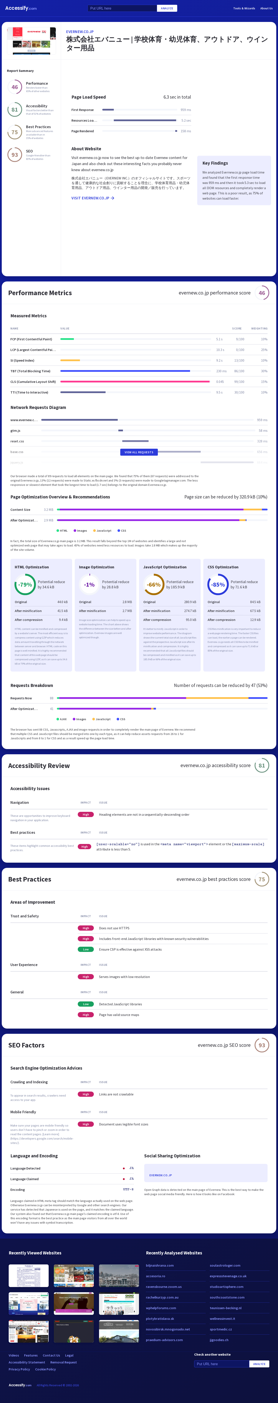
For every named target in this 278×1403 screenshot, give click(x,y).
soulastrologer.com (225, 1265)
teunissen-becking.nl (226, 1308)
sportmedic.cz (221, 1329)
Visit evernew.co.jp (93, 198)
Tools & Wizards (244, 8)
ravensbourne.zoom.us (164, 1286)
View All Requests (139, 452)
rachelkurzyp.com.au (162, 1297)
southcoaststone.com (227, 1297)
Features (31, 1355)
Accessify (21, 8)
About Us (266, 8)
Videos (14, 1355)
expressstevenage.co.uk (228, 1276)
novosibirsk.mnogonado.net (168, 1329)
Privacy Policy (19, 1369)
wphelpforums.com (161, 1308)
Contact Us (51, 1355)
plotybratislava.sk (160, 1318)
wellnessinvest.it (222, 1318)
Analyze (167, 8)
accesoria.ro (155, 1276)
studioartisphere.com (226, 1286)
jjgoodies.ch (219, 1340)
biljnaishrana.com (160, 1265)
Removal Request (63, 1362)
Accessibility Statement (27, 1362)
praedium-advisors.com (164, 1340)
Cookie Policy (45, 1369)
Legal (69, 1355)
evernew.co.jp (80, 31)
